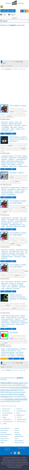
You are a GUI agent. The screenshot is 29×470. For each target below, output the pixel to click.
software (24, 281)
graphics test (12, 392)
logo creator (4, 122)
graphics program (10, 390)
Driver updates (11, 164)
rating (21, 69)
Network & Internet (19, 436)
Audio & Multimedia (4, 428)
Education (17, 432)
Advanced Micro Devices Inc (8, 163)
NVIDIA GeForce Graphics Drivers (10, 315)
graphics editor (12, 385)
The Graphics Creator (17, 105)
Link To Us (7, 448)
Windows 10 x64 (6, 409)
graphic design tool (6, 217)
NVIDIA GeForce (10, 324)
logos (21, 217)
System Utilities (4, 440)
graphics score (21, 385)
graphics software (16, 401)
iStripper (4, 417)
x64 (8, 285)
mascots (20, 127)
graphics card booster (16, 398)
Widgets (2, 442)
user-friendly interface (21, 221)
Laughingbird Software (7, 125)
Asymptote (13, 332)
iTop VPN (19, 417)
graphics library (6, 382)
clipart (16, 122)
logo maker (17, 125)
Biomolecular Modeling (7, 192)
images (13, 129)
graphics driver (18, 383)
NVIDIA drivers (15, 322)
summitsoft (15, 223)
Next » (13, 61)
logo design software (21, 249)
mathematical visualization (8, 352)
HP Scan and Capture (7, 413)
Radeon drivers (13, 166)
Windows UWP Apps (19, 442)
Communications (4, 430)
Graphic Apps (18, 434)
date (24, 69)
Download (8, 133)
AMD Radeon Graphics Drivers (15, 161)
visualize (3, 194)
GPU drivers (18, 156)
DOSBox (5, 423)
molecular (16, 191)
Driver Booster (5, 411)
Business (17, 428)
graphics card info (14, 396)
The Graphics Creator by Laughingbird (17, 202)
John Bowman (20, 352)
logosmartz (10, 221)
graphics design (15, 387)
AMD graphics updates (7, 156)
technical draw (20, 355)
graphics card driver (5, 401)
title (12, 69)
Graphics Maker (5, 129)
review (8, 286)
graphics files (4, 387)
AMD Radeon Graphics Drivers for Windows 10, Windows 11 (18, 139)
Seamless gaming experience (17, 321)
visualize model (21, 189)
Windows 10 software (20, 226)
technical (3, 355)
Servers (16, 438)
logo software (20, 253)
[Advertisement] (14, 43)
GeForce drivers (5, 322)
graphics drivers (23, 166)
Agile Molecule (5, 187)
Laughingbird (14, 285)
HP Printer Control (21, 421)
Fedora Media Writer (21, 411)
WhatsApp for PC (21, 415)
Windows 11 (12, 159)
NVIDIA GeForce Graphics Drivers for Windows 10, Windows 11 (18, 298)
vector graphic (19, 354)
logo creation (13, 127)
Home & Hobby (3, 436)
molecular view (11, 194)
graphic (23, 191)
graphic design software (15, 124)
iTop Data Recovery (21, 419)
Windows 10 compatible (18, 255)
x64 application (11, 189)
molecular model (19, 192)
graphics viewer (13, 394)
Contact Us (7, 450)
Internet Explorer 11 (7, 419)
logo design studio (6, 223)
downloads (16, 69)
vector (19, 350)
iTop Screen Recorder (8, 421)
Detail (2, 133)
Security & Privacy (4, 438)
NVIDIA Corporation (11, 317)
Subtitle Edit (5, 415)
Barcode (18, 413)
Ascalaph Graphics (16, 172)
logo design (18, 256)
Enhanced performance (7, 319)
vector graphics (11, 355)
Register (13, 14)
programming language (12, 349)
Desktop (17, 430)
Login (4, 14)
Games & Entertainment (6, 434)
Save (14, 133)
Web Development (19, 440)
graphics (11, 122)
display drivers (13, 157)
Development (3, 432)
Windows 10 (12, 283)
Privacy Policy (21, 448)
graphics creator (20, 129)
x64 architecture (11, 350)
